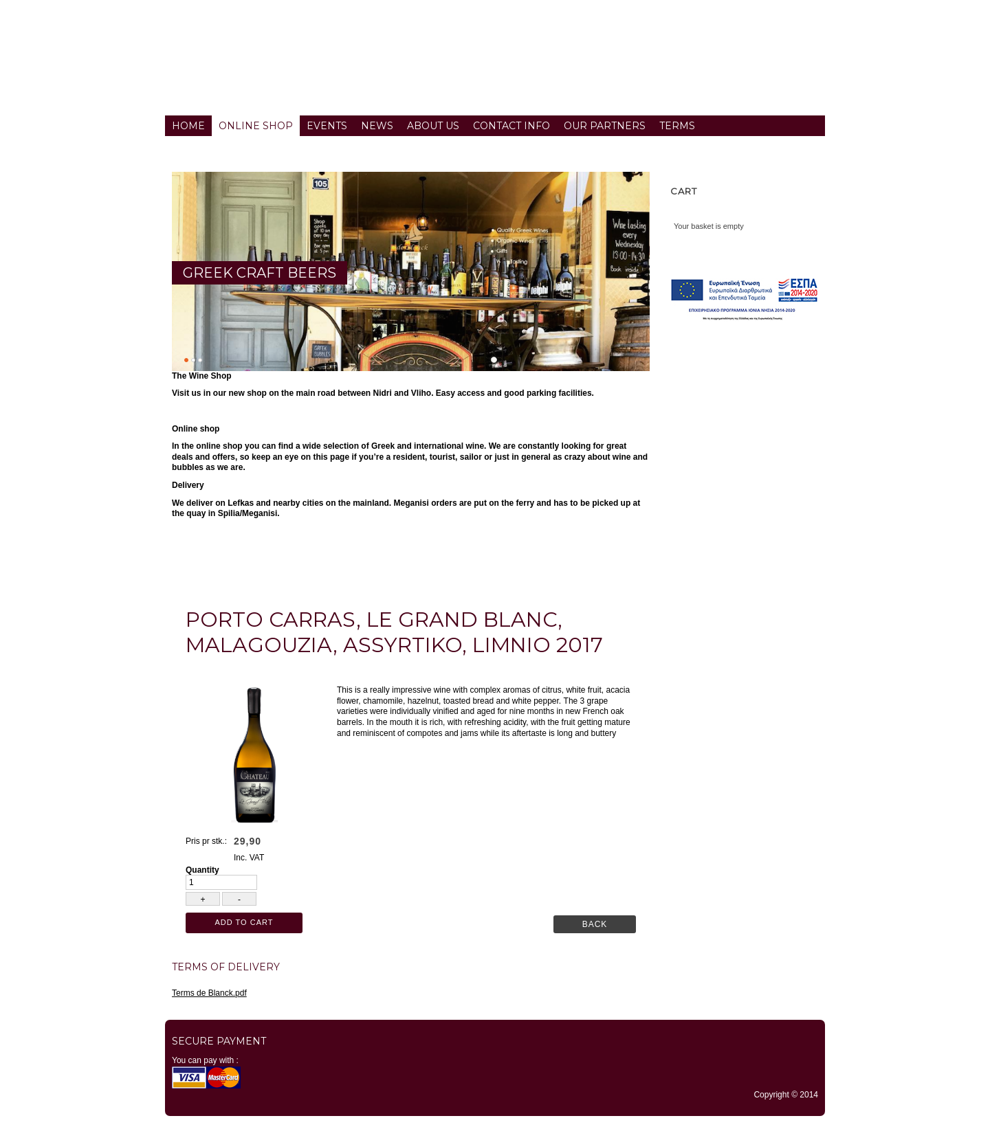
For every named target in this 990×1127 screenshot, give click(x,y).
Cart (683, 191)
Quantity (202, 870)
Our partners (605, 126)
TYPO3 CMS (495, 1123)
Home (188, 126)
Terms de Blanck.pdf (209, 993)
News (377, 126)
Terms (677, 126)
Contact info (511, 126)
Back (595, 924)
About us (433, 126)
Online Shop (256, 126)
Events (327, 126)
